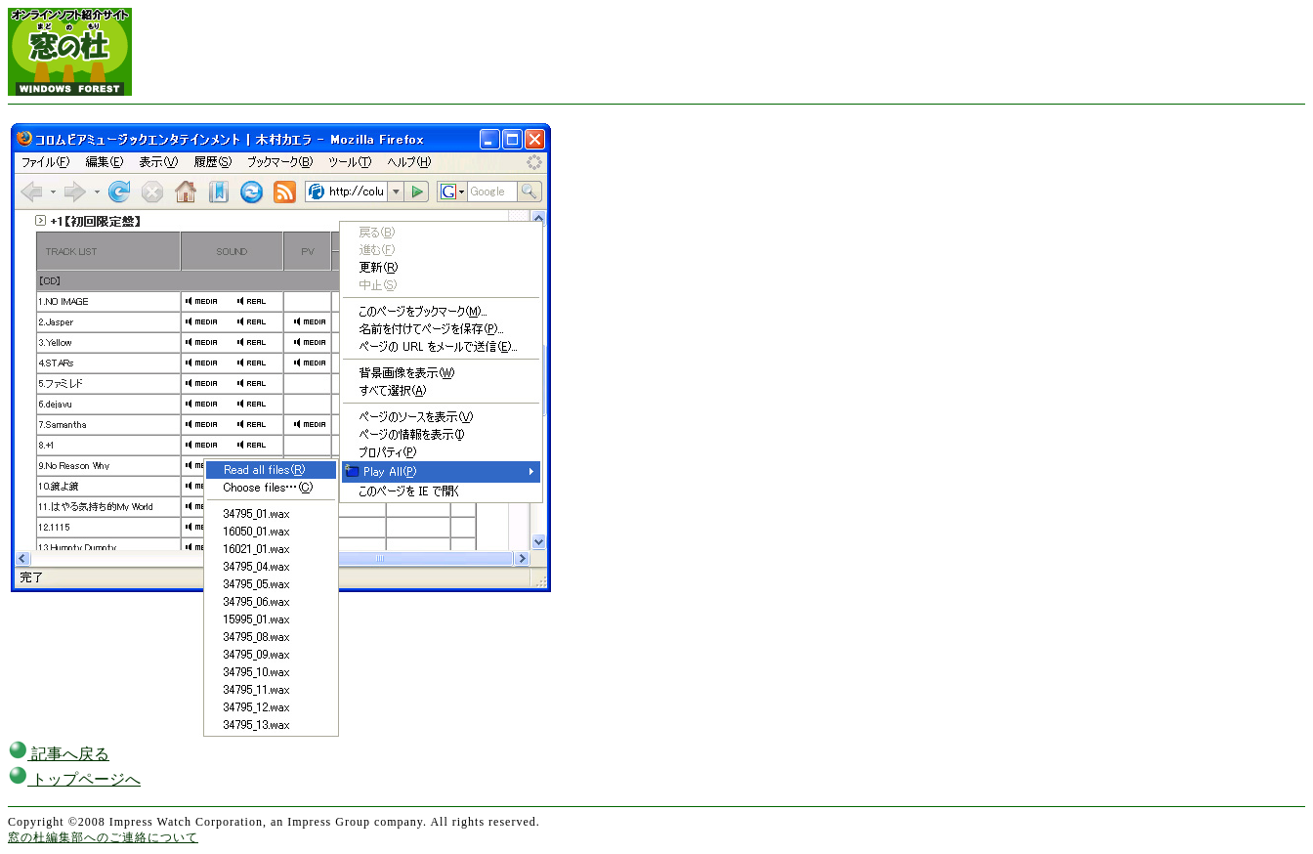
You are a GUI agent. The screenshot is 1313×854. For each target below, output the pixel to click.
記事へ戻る (58, 754)
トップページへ (74, 779)
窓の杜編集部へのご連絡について (103, 837)
